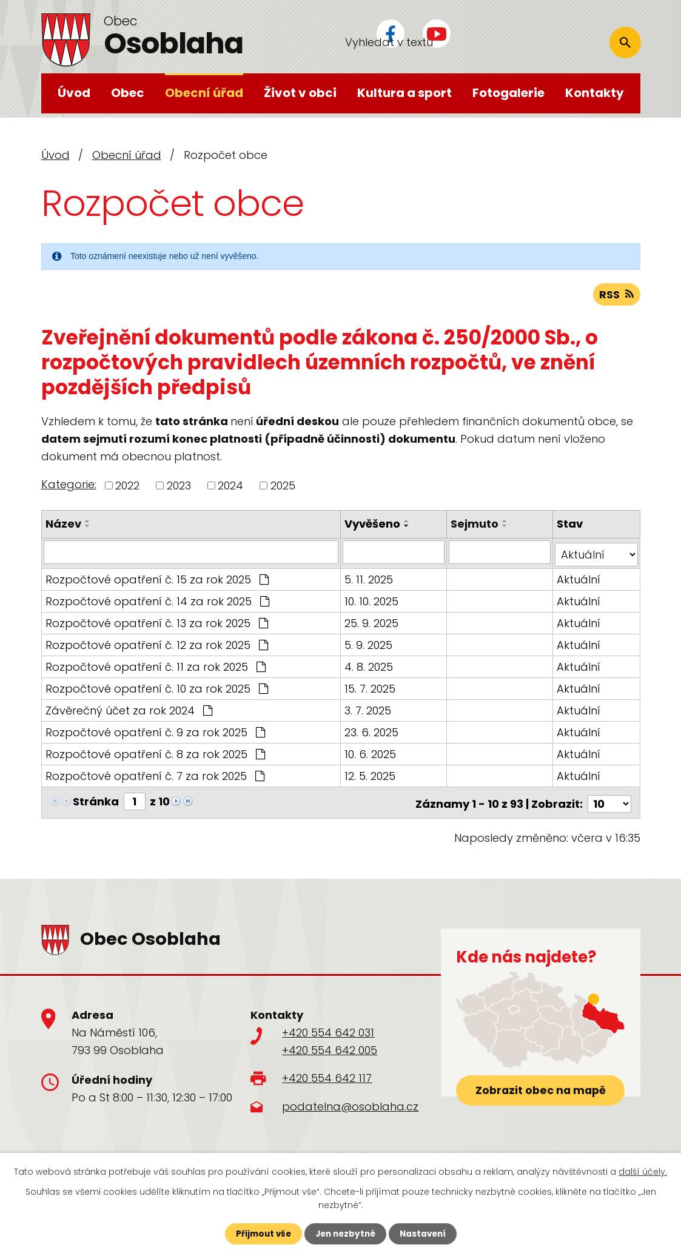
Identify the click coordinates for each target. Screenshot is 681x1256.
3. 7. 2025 (368, 709)
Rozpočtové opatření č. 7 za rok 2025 (154, 774)
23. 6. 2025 (372, 731)
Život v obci (300, 92)
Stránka (96, 800)
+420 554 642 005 (329, 1045)
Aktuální (579, 578)
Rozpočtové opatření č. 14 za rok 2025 (157, 600)
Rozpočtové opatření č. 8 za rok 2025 (155, 753)
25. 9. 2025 (372, 622)
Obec (127, 92)
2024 (230, 487)
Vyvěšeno (373, 525)
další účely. (643, 1171)
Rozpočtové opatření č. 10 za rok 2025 (156, 687)
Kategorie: (68, 486)
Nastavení (425, 1233)
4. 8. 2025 (369, 665)
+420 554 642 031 (328, 1028)
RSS (616, 296)
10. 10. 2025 (372, 600)
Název (63, 525)
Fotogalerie (508, 92)
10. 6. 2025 (371, 753)
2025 (282, 487)
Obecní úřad (204, 92)
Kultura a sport (404, 92)
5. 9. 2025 (369, 643)
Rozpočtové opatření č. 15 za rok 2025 (157, 578)
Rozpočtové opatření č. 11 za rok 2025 (155, 665)
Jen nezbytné (345, 1233)
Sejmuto (475, 525)
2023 (179, 487)
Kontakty (594, 92)
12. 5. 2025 (370, 774)
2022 (127, 487)
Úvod (74, 92)
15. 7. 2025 (370, 687)
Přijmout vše (260, 1233)
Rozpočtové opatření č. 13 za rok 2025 (156, 622)
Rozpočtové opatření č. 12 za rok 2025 (156, 643)
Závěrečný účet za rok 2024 (128, 709)
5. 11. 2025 (369, 578)
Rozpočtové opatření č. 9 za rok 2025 (155, 731)
